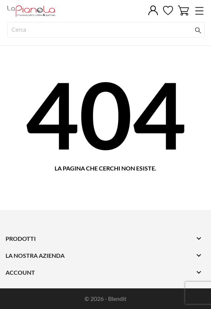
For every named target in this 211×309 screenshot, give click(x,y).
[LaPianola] (40, 11)
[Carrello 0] (183, 10)
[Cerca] (106, 30)
